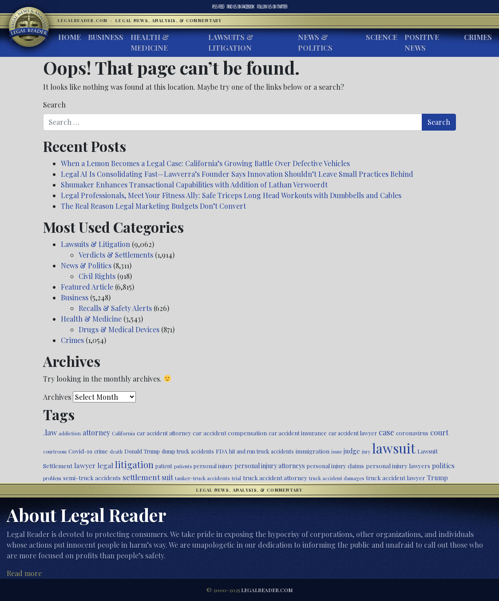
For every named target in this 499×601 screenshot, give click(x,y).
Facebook (240, 7)
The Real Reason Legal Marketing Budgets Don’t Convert (153, 206)
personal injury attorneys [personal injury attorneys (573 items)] (269, 466)
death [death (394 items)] (116, 451)
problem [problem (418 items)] (52, 478)
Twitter (272, 7)
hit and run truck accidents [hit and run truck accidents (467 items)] (261, 451)
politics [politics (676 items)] (443, 465)
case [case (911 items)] (386, 432)
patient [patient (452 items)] (163, 466)
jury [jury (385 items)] (366, 451)
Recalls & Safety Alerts (115, 308)
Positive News (421, 42)
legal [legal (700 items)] (105, 465)
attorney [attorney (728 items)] (96, 432)
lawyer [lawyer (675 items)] (84, 465)
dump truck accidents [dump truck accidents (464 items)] (188, 451)
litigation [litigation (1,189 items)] (134, 464)
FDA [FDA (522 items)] (221, 451)
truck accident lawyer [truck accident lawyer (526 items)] (395, 478)
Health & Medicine (150, 42)
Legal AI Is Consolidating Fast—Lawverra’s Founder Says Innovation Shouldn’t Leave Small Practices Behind (237, 174)
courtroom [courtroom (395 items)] (55, 451)
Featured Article (87, 286)
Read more (24, 573)
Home (69, 37)
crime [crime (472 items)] (101, 451)
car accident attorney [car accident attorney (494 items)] (164, 433)
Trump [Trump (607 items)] (437, 477)
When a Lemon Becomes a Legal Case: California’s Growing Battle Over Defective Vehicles (205, 163)
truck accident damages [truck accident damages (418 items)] (336, 478)
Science (381, 37)
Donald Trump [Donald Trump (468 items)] (142, 451)
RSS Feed (218, 7)
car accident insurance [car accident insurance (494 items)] (298, 433)
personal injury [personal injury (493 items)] (213, 466)
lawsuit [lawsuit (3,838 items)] (394, 448)
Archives (57, 397)
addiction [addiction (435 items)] (70, 433)
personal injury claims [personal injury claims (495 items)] (335, 466)
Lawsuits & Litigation (230, 42)
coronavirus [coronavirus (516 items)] (412, 433)
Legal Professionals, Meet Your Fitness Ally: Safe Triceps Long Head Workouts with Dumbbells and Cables (231, 195)
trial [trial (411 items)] (236, 478)
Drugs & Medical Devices (119, 329)
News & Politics (315, 42)
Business (105, 37)
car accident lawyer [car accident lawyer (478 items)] (353, 433)
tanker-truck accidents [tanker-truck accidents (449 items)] (202, 478)
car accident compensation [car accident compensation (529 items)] (230, 433)
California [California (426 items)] (123, 433)
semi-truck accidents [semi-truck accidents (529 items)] (92, 478)
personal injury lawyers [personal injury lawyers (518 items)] (398, 466)
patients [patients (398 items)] (183, 466)
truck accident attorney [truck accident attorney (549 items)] (275, 478)
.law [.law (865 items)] (50, 432)
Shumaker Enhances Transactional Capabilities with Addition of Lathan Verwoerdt (195, 184)
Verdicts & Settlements (116, 254)
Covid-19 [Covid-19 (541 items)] (80, 451)
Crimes (478, 37)
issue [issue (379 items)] (336, 451)
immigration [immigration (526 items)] (312, 451)
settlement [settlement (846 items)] (141, 477)
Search (54, 104)
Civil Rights (97, 276)
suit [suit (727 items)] (167, 477)
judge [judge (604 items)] (352, 450)
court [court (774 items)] (439, 432)
